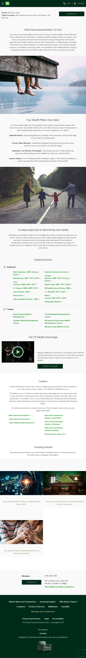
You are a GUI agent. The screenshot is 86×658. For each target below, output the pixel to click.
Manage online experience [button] (43, 612)
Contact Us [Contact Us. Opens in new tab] (71, 14)
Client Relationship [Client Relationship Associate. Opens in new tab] (22, 423)
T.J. (56, 292)
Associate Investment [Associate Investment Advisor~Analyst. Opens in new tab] (54, 429)
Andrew (57, 272)
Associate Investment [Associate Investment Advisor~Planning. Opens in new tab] (54, 423)
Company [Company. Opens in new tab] (21, 607)
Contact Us (31, 582)
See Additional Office (60, 587)
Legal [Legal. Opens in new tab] (46, 619)
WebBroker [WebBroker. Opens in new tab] (53, 607)
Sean (26, 299)
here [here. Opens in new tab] (48, 411)
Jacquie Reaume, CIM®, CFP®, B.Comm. (57, 278)
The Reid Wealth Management (57, 316)
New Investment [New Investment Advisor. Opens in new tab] (20, 415)
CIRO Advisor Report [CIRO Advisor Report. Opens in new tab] (68, 602)
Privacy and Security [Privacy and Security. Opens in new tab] (31, 619)
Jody (25, 283)
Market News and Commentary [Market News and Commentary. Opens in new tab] (22, 602)
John (22, 292)
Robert (58, 284)
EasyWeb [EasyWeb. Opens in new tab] (65, 607)
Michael (58, 288)
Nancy (56, 297)
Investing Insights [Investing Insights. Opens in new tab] (48, 602)
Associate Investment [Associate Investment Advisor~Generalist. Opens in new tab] (54, 417)
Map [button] (65, 583)
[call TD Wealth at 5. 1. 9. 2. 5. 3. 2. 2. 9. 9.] (67, 3)
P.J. (26, 288)
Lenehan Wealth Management (25, 322)
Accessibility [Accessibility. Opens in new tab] (58, 619)
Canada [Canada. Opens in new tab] (43, 633)
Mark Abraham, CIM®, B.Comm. (26, 273)
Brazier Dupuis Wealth (22, 316)
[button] (9, 267)
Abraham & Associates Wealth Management (57, 322)
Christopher (53, 302)
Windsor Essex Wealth (57, 327)
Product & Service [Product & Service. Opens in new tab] (37, 607)
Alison (19, 295)
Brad (27, 278)
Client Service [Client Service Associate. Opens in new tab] (20, 419)
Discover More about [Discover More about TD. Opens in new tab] (56, 434)
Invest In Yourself (50, 366)
